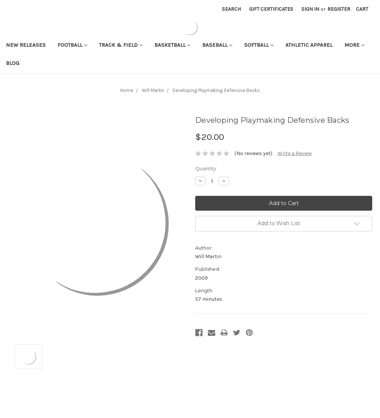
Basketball (172, 45)
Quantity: (206, 168)
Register (338, 9)
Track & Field (120, 45)
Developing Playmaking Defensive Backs (216, 90)
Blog (12, 63)
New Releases (26, 45)
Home (126, 90)
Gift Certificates (271, 9)
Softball (258, 45)
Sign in (310, 9)
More (354, 45)
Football (72, 45)
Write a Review (295, 153)
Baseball (217, 45)
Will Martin (153, 90)
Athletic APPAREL (308, 45)
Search (231, 9)
